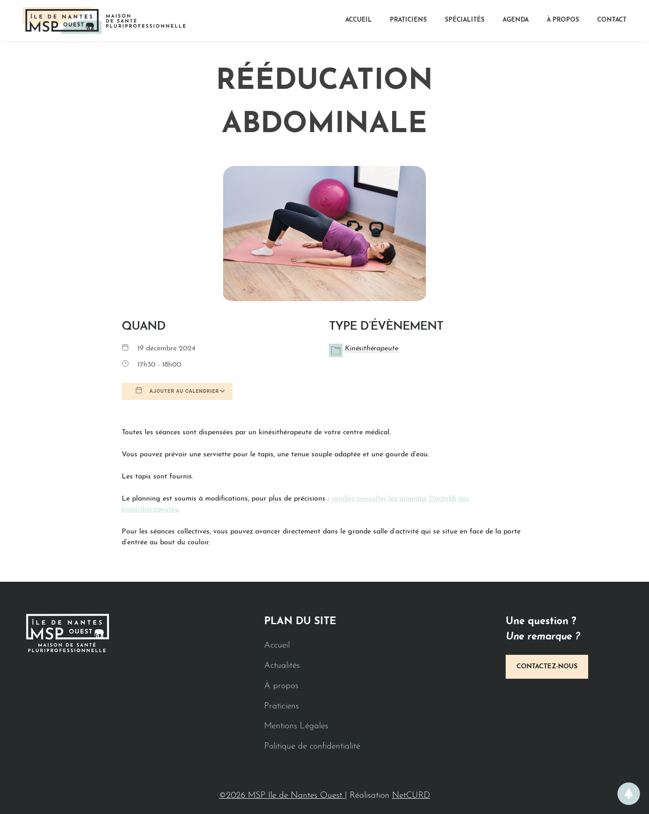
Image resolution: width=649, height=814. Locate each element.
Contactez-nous (546, 666)
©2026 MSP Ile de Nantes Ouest (282, 795)
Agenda (516, 20)
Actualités (282, 666)
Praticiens (408, 20)
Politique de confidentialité (312, 746)
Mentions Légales (296, 726)
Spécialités (464, 20)
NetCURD (411, 795)
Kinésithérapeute (371, 348)
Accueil (358, 20)
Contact (611, 20)
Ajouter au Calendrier (177, 390)
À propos (563, 20)
